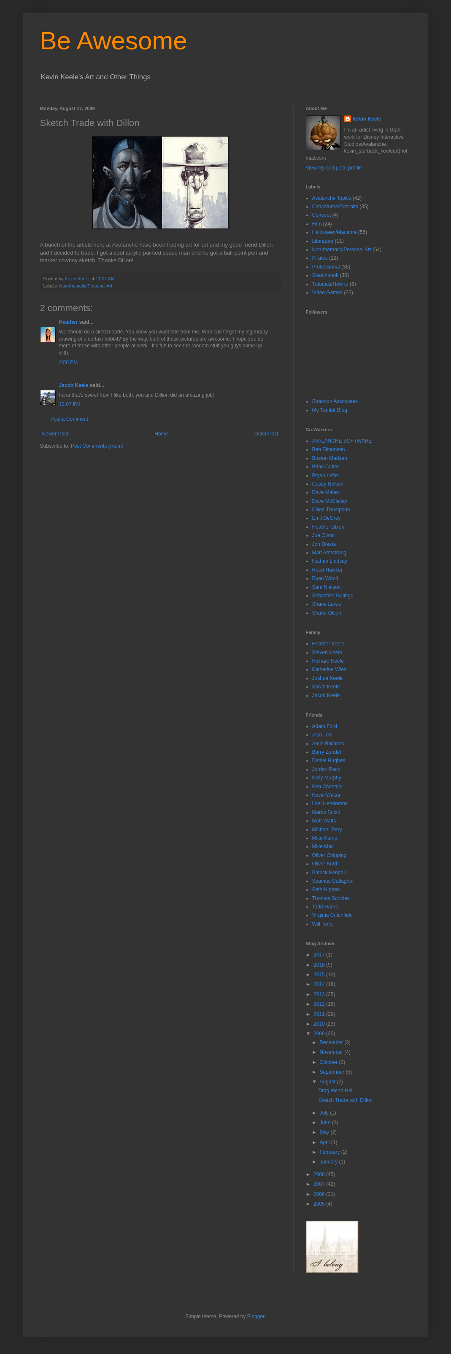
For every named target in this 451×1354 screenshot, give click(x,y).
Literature (323, 241)
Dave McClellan (330, 501)
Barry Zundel (326, 752)
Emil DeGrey (326, 518)
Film (317, 224)
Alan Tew (322, 735)
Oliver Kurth (325, 864)
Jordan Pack (326, 769)
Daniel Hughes (329, 760)
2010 (319, 1024)
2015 (319, 975)
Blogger (256, 1316)
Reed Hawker (327, 570)
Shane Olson (326, 613)
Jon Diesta (324, 544)
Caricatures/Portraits (335, 207)
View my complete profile (334, 168)
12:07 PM (70, 404)
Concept (321, 215)
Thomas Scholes (331, 898)
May (324, 1132)
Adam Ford (324, 726)
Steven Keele (327, 653)
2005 (319, 1204)
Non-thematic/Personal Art (85, 285)
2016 (319, 965)
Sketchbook (325, 275)
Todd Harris (325, 907)
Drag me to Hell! (336, 1090)
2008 (319, 1174)
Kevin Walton (327, 795)
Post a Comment (69, 419)
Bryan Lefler (326, 475)
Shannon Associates (335, 401)
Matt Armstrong (329, 553)
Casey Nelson (328, 484)
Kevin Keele (367, 119)
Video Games (327, 293)
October (329, 1062)
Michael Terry (327, 830)
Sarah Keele (326, 687)
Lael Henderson (330, 803)
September (332, 1072)
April (325, 1142)
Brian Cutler (325, 467)
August (328, 1082)
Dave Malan (325, 492)
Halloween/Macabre (334, 232)
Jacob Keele (74, 385)
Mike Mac (323, 846)
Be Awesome (113, 41)
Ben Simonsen (328, 449)
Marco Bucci (326, 812)
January (329, 1162)
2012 (319, 1004)
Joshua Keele (327, 678)
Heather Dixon (328, 527)
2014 (319, 984)
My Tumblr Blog (329, 410)
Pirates (320, 258)
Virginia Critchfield (332, 915)
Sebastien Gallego (333, 596)
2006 (319, 1194)
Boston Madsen (329, 458)
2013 (319, 994)
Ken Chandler (327, 787)
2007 (319, 1184)
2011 (319, 1014)
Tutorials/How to (330, 284)
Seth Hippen (326, 889)
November (331, 1052)
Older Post (266, 434)
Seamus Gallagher (333, 881)
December (331, 1042)
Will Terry (322, 924)
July (324, 1113)
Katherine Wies (329, 669)
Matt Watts (324, 821)
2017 (319, 955)
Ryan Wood (325, 578)
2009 (319, 1034)
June (325, 1123)
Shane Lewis (326, 604)
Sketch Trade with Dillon (345, 1100)
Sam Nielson (326, 587)
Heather (68, 322)
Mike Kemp (325, 838)
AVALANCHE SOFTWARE (342, 441)
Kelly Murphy (326, 778)
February (330, 1152)
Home (161, 434)
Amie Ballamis (328, 744)
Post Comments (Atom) (97, 446)
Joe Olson (323, 535)
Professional (326, 267)
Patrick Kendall (329, 873)
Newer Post (55, 434)
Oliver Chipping (329, 855)
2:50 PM (68, 362)
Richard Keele (328, 661)
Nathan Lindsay (329, 561)
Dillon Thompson (331, 510)
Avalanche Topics (331, 198)
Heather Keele (328, 644)
